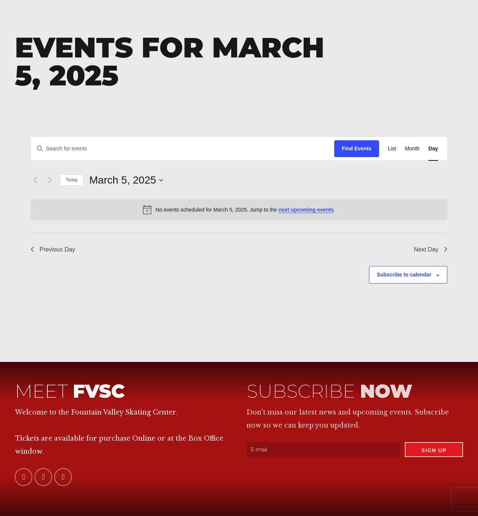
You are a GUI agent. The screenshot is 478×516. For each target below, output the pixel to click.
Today (72, 179)
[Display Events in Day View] (433, 148)
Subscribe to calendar (404, 275)
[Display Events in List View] (392, 148)
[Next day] (49, 180)
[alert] (239, 209)
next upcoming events (306, 210)
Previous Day (53, 249)
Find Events (356, 148)
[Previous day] (35, 180)
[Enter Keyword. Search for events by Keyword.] (182, 148)
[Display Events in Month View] (412, 148)
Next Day (430, 249)
